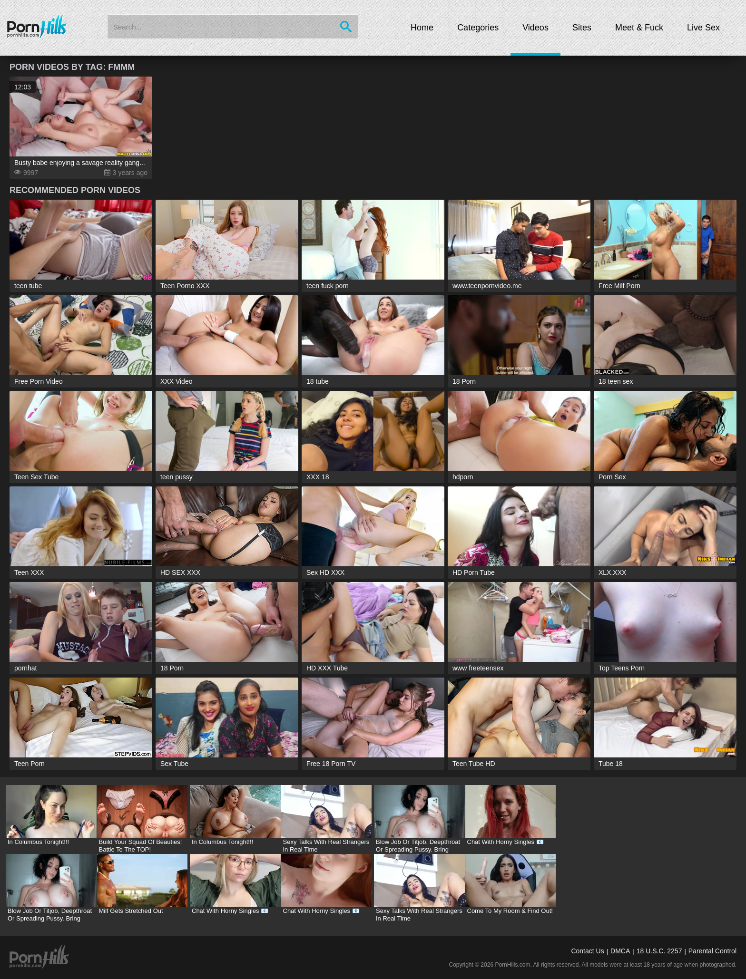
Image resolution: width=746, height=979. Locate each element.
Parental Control (712, 951)
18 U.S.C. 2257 (659, 951)
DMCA (620, 951)
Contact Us (587, 951)
